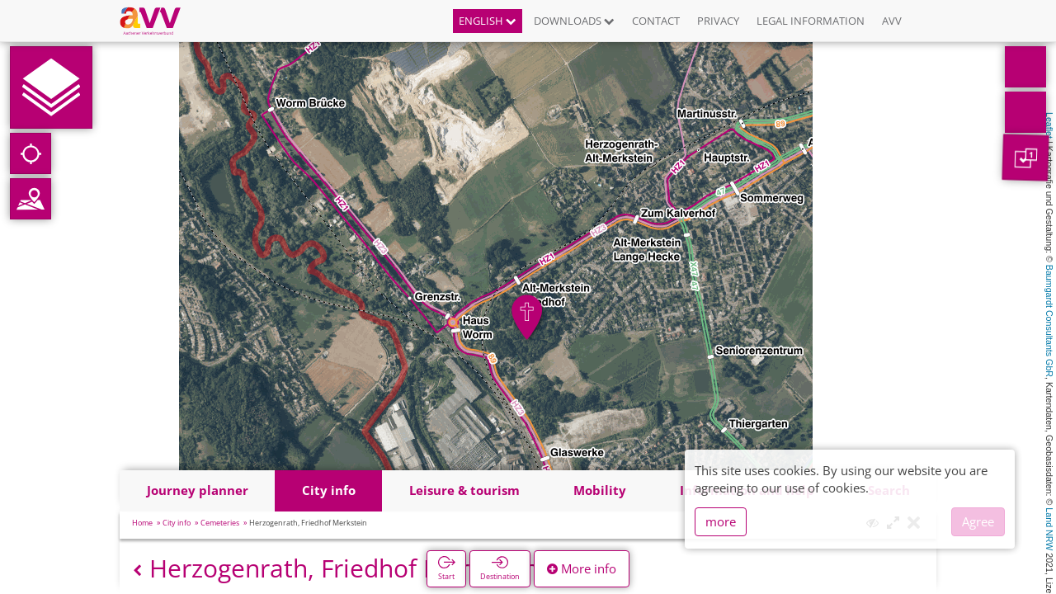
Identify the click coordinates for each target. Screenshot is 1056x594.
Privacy (718, 20)
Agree (978, 521)
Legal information (811, 20)
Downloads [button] (574, 20)
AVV (892, 20)
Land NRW (1049, 528)
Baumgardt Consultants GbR (1049, 321)
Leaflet (1049, 125)
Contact (656, 20)
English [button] (487, 20)
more (720, 521)
